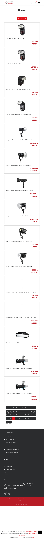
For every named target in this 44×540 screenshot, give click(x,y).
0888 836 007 (30, 485)
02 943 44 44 (30, 483)
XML (7, 472)
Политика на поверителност (27, 498)
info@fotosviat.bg (12, 488)
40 (7, 422)
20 (7, 414)
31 (10, 418)
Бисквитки (22, 500)
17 (28, 411)
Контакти (9, 466)
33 (16, 418)
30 (7, 418)
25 (22, 414)
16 (25, 411)
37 (28, 418)
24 (19, 414)
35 (22, 418)
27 (28, 414)
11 (10, 411)
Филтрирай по (22, 18)
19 (34, 411)
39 (34, 418)
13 (16, 411)
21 (10, 414)
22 (13, 414)
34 (19, 418)
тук (33, 537)
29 (34, 414)
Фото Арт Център (11, 436)
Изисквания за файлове (12, 449)
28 (31, 414)
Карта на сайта (10, 469)
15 (22, 411)
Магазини (8, 463)
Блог (7, 459)
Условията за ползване (31, 531)
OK (40, 532)
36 (25, 418)
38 (31, 418)
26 (25, 414)
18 (31, 411)
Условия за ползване (12, 498)
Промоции (8, 446)
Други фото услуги (11, 442)
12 (13, 411)
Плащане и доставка (12, 452)
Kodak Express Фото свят (15, 485)
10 (7, 411)
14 (19, 411)
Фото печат (9, 432)
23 (16, 414)
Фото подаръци (10, 439)
